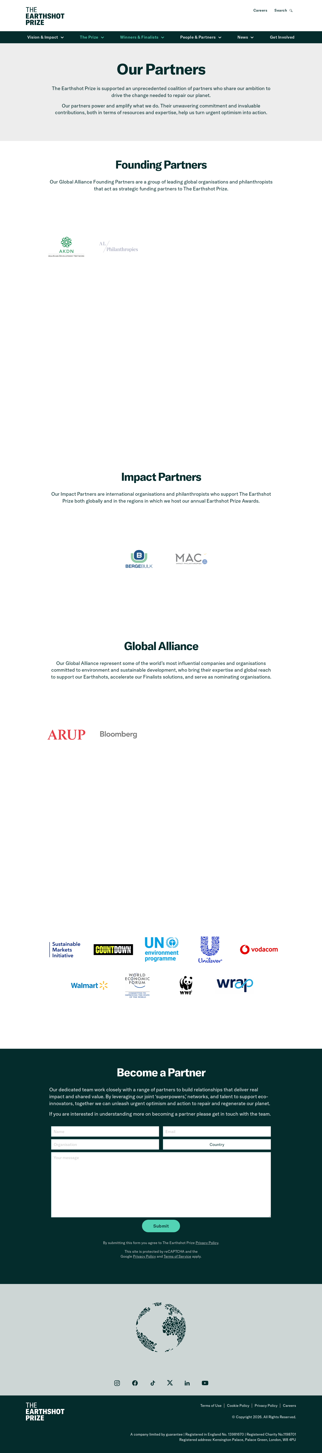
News (245, 37)
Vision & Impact (45, 37)
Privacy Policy (207, 1242)
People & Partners (201, 37)
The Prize (92, 37)
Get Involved (282, 37)
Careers (260, 10)
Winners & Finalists (142, 37)
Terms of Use (211, 1405)
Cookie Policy (238, 1405)
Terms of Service (177, 1256)
